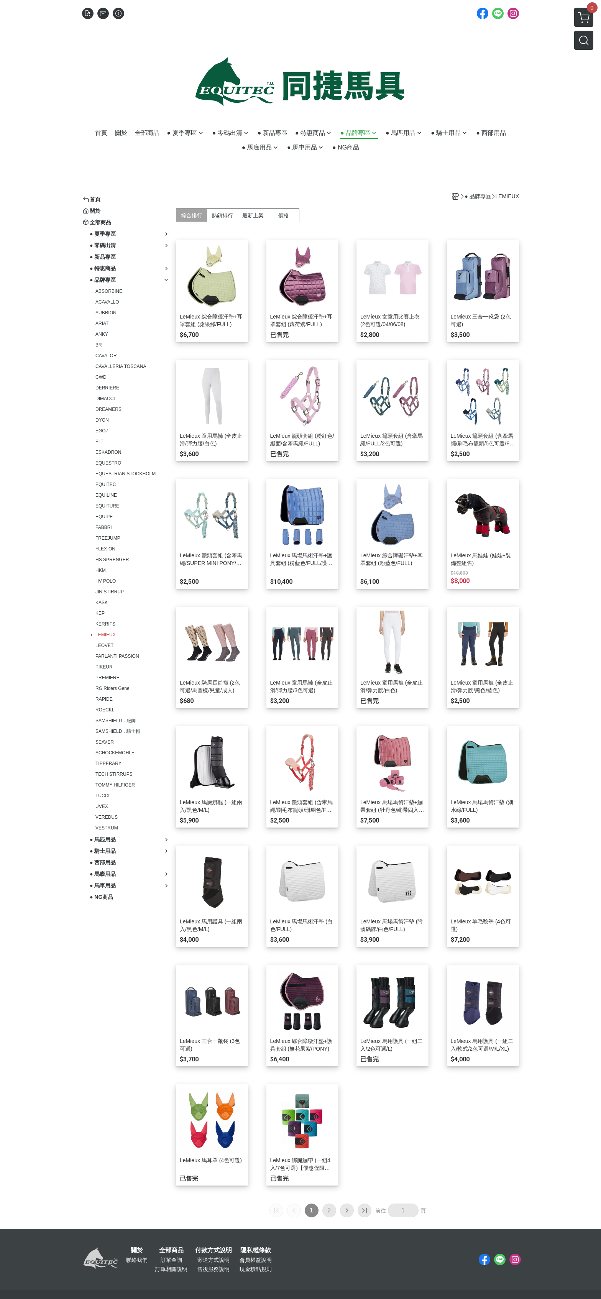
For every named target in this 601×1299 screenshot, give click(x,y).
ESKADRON (108, 452)
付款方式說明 (213, 1250)
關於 (137, 1250)
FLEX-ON (105, 549)
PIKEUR (104, 667)
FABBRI (103, 527)
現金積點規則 (256, 1269)
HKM (100, 570)
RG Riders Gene (112, 688)
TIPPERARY (108, 763)
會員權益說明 (256, 1260)
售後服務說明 (213, 1269)
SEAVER (104, 742)
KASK (101, 602)
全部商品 (171, 1250)
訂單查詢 (171, 1260)
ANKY (101, 334)
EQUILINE (106, 495)
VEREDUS (106, 817)
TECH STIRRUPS (114, 774)
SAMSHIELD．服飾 (115, 720)
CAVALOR (106, 355)
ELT (99, 441)
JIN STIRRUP (109, 591)
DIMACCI (105, 398)
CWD (101, 377)
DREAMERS (108, 409)
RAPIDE (104, 699)
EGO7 (101, 431)
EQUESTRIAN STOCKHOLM (125, 473)
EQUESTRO (108, 463)
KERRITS (105, 624)
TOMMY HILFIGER (115, 785)
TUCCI (102, 795)
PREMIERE (107, 677)
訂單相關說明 (171, 1269)
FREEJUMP (107, 538)
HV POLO (105, 581)
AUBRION (106, 312)
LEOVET (104, 645)
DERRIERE (107, 388)
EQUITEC (105, 484)
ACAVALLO (107, 302)
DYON (102, 420)
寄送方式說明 (213, 1260)
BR (98, 345)
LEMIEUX (105, 634)
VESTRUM (106, 828)
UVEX (101, 806)
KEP (100, 613)
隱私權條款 (255, 1250)
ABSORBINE (108, 291)
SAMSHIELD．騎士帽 (117, 731)
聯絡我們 (137, 1260)
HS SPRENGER (112, 559)
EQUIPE (104, 516)
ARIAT (101, 323)
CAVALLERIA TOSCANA (120, 366)
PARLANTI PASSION (117, 656)
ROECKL (104, 710)
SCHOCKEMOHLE (115, 752)
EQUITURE (107, 506)
